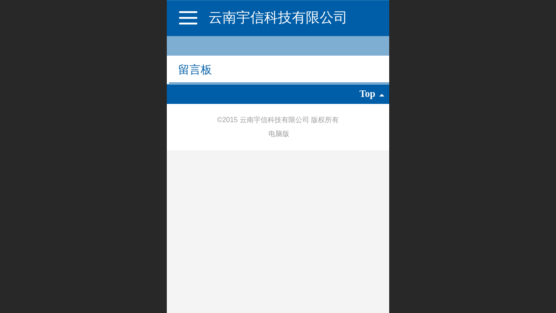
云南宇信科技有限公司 (278, 17)
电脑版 (278, 133)
